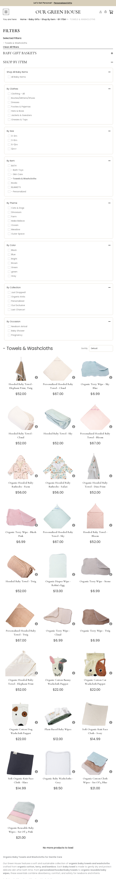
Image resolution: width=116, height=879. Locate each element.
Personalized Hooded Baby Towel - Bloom (95, 435)
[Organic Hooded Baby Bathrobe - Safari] (58, 466)
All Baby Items (17, 76)
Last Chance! (16, 309)
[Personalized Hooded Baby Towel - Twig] (21, 614)
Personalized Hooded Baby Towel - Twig (21, 632)
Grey (12, 276)
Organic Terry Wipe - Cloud (58, 632)
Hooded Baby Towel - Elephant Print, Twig (21, 386)
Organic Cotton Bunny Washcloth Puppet (58, 681)
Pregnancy (15, 335)
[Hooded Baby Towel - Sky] (58, 417)
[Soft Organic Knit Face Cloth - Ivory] (95, 713)
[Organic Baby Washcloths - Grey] (58, 762)
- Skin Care (15, 174)
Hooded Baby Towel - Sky (58, 433)
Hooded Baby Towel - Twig (21, 581)
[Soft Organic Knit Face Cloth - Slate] (21, 762)
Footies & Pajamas (19, 106)
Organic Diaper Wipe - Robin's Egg (58, 583)
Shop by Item (15, 62)
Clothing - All (16, 93)
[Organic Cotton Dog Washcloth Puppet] (21, 713)
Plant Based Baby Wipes (58, 729)
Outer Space (16, 233)
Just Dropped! (17, 292)
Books (12, 182)
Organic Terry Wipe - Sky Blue (95, 386)
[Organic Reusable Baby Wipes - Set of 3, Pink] (21, 811)
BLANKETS (14, 187)
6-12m (13, 144)
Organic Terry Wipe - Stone (95, 581)
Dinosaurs (14, 212)
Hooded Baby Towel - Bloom (95, 534)
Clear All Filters (11, 46)
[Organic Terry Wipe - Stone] (95, 565)
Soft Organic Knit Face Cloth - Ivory (95, 731)
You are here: (10, 19)
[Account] (100, 12)
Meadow (14, 229)
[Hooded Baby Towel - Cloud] (21, 417)
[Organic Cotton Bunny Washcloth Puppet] (58, 663)
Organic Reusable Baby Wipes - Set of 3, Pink (21, 829)
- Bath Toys (15, 169)
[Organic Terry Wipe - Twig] (95, 614)
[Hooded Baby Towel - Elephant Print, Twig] (21, 368)
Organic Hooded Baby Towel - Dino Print (95, 484)
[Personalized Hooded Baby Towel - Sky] (58, 515)
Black (12, 250)
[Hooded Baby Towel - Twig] (21, 565)
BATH (12, 165)
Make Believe (16, 220)
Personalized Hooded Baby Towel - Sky (58, 534)
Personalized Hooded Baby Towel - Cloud (58, 386)
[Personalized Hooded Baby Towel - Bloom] (95, 417)
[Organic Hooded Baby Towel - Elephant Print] (21, 663)
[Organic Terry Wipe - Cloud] (58, 614)
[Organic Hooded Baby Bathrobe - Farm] (21, 466)
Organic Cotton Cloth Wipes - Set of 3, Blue (95, 780)
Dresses (13, 102)
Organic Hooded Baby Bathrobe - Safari (58, 484)
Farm (12, 216)
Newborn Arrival (17, 326)
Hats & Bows (16, 110)
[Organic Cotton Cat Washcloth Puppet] (95, 663)
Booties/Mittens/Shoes (21, 98)
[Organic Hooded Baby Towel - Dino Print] (95, 466)
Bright (12, 258)
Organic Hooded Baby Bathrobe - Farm (20, 484)
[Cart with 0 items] (111, 12)
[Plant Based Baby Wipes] (58, 713)
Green (13, 267)
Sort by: (84, 348)
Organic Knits (16, 296)
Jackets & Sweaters (20, 115)
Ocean (13, 225)
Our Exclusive (16, 305)
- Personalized (17, 191)
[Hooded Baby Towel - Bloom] (95, 515)
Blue (12, 254)
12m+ (12, 148)
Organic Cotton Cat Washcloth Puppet (95, 681)
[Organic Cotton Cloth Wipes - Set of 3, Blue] (95, 762)
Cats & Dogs (16, 207)
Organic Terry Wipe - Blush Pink (20, 534)
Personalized (16, 300)
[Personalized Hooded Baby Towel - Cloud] (58, 368)
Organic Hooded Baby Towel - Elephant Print (21, 681)
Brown (13, 263)
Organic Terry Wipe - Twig (95, 630)
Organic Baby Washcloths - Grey (58, 780)
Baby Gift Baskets (20, 53)
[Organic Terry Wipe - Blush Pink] (21, 515)
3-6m (12, 140)
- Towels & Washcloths (15, 42)
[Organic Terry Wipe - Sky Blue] (95, 368)
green (12, 271)
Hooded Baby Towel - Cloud (21, 435)
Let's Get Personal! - (53, 2)
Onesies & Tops (18, 119)
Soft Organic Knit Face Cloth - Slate (21, 780)
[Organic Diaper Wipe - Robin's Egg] (58, 565)
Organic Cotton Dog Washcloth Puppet (20, 731)
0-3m (12, 135)
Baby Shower (16, 330)
